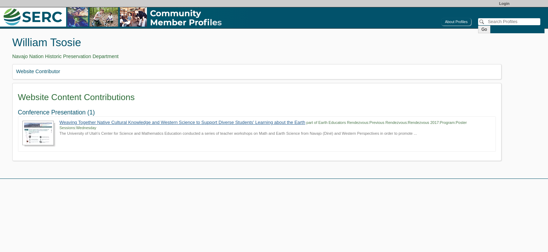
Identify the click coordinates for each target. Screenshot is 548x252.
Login (504, 3)
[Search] (509, 21)
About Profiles (456, 22)
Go (484, 29)
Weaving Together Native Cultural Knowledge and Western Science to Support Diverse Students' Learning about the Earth (182, 122)
